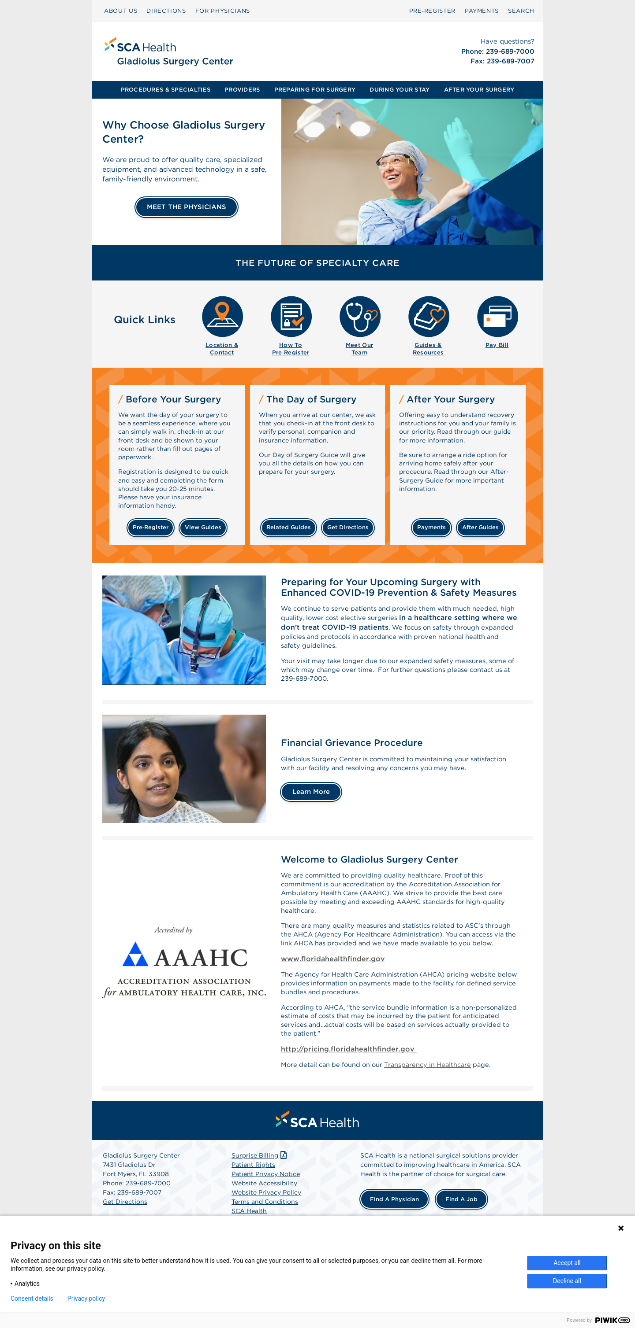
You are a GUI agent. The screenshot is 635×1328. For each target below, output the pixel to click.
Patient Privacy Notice (266, 1210)
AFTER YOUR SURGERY (479, 89)
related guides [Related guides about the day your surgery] (288, 527)
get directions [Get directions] (348, 527)
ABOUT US (120, 10)
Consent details (32, 1298)
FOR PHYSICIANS (222, 10)
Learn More (311, 806)
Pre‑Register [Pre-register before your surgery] (150, 527)
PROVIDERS (242, 89)
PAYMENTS (482, 10)
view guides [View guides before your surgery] (203, 527)
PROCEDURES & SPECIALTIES (165, 89)
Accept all (567, 1262)
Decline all (567, 1280)
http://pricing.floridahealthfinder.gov (348, 1084)
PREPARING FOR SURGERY (314, 89)
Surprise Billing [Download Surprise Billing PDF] (260, 1192)
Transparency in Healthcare (442, 1100)
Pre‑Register (432, 10)
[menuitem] (121, 11)
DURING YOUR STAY (400, 89)
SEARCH (521, 10)
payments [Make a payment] (431, 527)
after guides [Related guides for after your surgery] (480, 527)
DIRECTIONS (166, 10)
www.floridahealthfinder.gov (333, 985)
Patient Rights (253, 1201)
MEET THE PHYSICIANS (186, 207)
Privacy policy (86, 1298)
